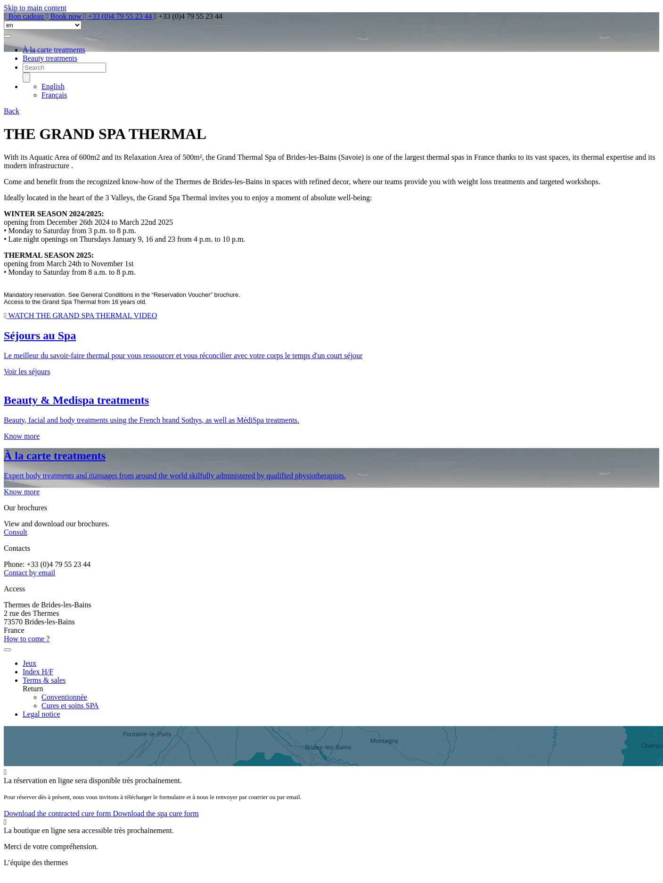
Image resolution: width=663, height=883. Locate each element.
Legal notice (41, 714)
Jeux (29, 663)
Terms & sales (44, 680)
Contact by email (29, 573)
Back (11, 111)
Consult (15, 532)
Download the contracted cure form (58, 813)
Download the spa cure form (155, 813)
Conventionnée (64, 697)
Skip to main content (35, 8)
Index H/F (38, 672)
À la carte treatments (54, 50)
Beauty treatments (50, 58)
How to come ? (26, 639)
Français (54, 95)
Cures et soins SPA (70, 706)
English (53, 86)
